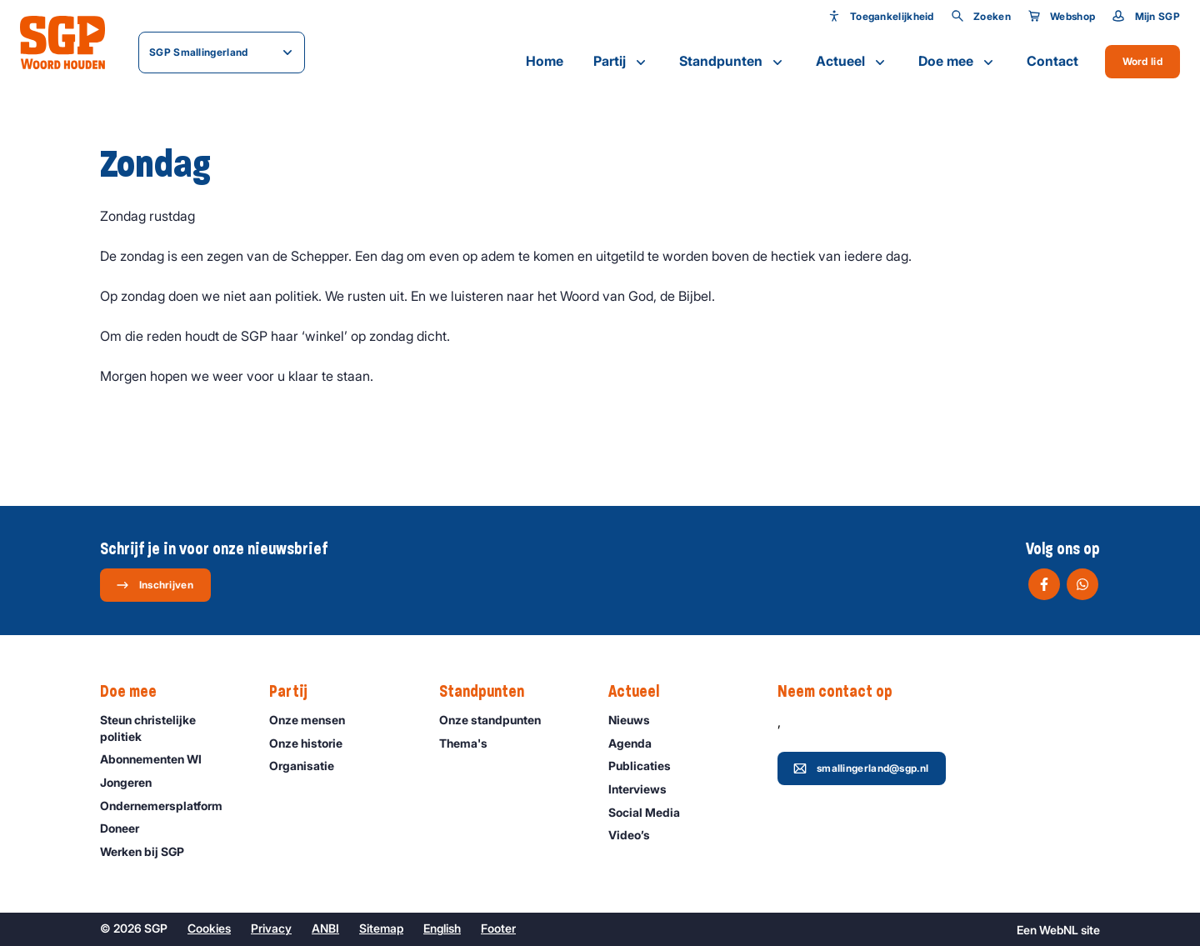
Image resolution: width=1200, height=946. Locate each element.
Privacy (271, 928)
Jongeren (133, 782)
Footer (498, 928)
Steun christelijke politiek (171, 727)
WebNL (1058, 930)
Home (544, 61)
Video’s (636, 835)
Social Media (651, 812)
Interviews (645, 789)
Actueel (852, 62)
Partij (621, 62)
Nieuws (636, 720)
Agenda (637, 743)
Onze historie (313, 743)
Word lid (1142, 61)
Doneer (127, 828)
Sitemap (381, 928)
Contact (1052, 61)
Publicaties (647, 765)
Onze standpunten (497, 720)
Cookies (209, 928)
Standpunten (732, 62)
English (442, 928)
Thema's (470, 743)
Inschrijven (154, 585)
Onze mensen (314, 720)
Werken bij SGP (149, 851)
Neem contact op (843, 692)
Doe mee (957, 62)
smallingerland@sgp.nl (860, 768)
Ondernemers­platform (169, 805)
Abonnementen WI (158, 759)
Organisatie (309, 765)
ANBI (325, 928)
